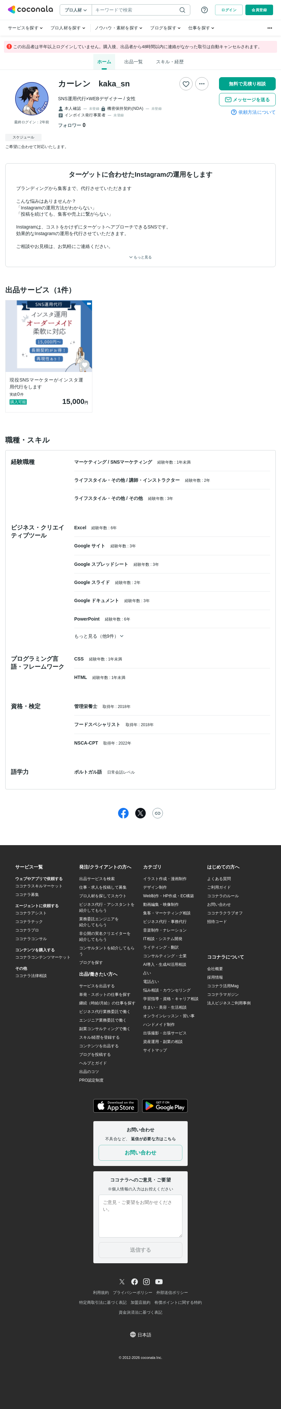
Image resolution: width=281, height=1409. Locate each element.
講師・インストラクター (155, 480)
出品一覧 (133, 61)
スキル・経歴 (170, 61)
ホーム (104, 61)
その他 (136, 498)
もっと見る (140, 257)
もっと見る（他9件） (98, 636)
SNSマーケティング (132, 462)
